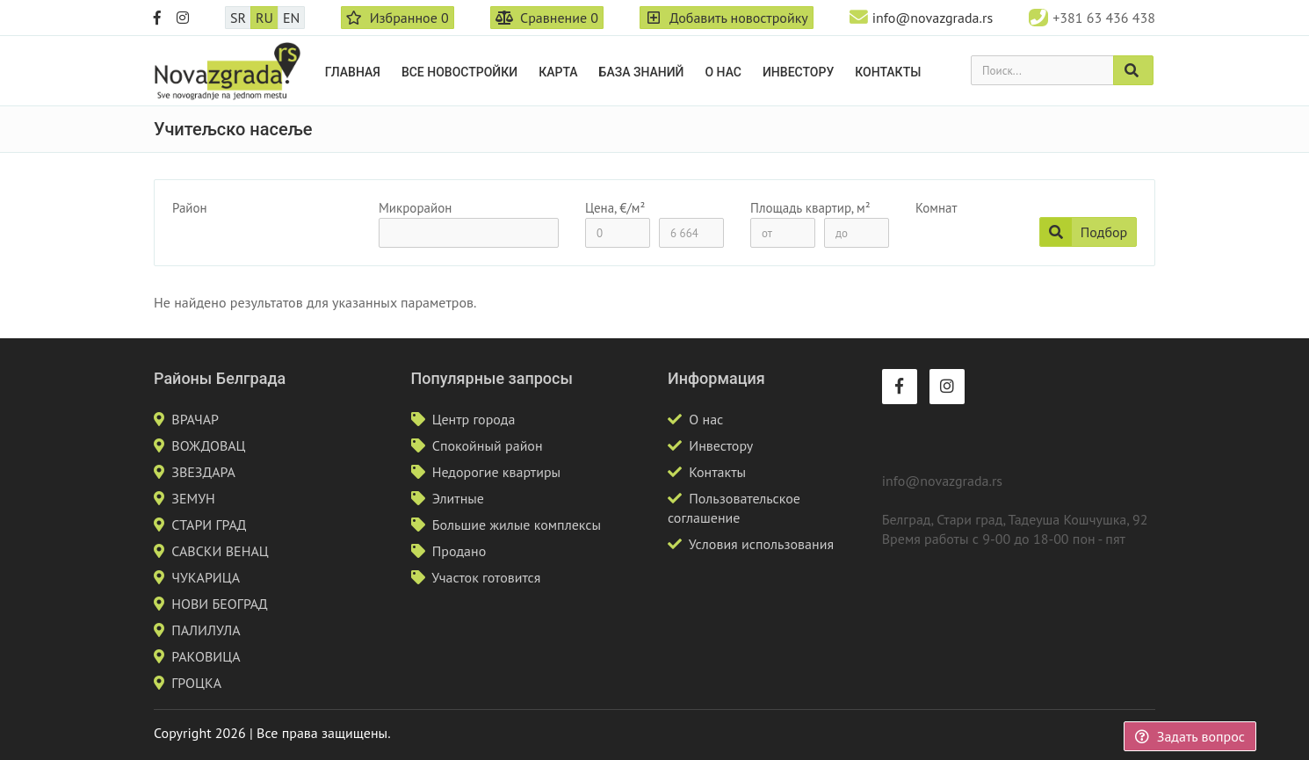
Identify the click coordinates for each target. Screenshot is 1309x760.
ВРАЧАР (195, 419)
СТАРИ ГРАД (208, 524)
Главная (352, 72)
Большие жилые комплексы (516, 524)
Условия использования (761, 544)
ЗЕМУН (193, 498)
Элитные (458, 498)
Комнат (936, 207)
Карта (558, 72)
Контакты (888, 72)
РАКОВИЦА (205, 656)
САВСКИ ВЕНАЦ (219, 551)
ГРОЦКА (196, 682)
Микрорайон (415, 207)
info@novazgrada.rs (932, 17)
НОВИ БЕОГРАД (219, 603)
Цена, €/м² (615, 207)
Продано (459, 551)
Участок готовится (485, 577)
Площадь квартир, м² (810, 207)
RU (264, 17)
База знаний (641, 72)
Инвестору (798, 72)
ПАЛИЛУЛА (205, 630)
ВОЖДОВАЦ (208, 445)
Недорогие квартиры (496, 472)
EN (291, 17)
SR (238, 17)
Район (189, 207)
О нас (723, 72)
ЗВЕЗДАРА (203, 472)
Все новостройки (459, 72)
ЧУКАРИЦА (205, 577)
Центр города (474, 419)
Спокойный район (487, 445)
